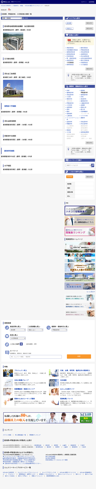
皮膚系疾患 (84, 54)
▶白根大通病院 (50, 458)
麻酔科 (83, 118)
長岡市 (56, 445)
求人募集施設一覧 (20, 435)
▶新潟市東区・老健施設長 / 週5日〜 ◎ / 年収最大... (19, 461)
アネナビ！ (11, 474)
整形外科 (69, 99)
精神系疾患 (70, 64)
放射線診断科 (85, 132)
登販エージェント (37, 476)
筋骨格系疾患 (71, 54)
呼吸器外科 (70, 103)
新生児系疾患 (85, 60)
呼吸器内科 (84, 92)
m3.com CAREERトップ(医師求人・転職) (12, 5)
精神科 (83, 90)
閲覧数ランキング (34, 435)
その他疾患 (84, 64)
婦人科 (83, 109)
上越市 (64, 445)
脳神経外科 (84, 101)
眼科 (68, 111)
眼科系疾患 (84, 48)
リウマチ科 (84, 115)
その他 (69, 132)
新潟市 (48, 445)
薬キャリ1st (88, 474)
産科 (68, 109)
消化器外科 (84, 121)
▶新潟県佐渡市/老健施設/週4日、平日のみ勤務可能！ (19, 460)
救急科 (69, 130)
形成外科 (83, 99)
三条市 (82, 445)
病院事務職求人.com (52, 476)
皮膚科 (83, 105)
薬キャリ (78, 474)
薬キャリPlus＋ (23, 476)
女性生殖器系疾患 (86, 58)
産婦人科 (83, 107)
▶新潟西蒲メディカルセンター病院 (57, 460)
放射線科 (69, 113)
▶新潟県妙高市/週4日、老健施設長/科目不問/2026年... (19, 458)
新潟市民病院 (9, 151)
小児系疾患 (70, 62)
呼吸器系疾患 (85, 50)
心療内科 (69, 115)
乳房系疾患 (70, 56)
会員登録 (91, 2)
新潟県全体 (37, 445)
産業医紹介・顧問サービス (27, 474)
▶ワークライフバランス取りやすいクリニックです (18, 456)
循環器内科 (84, 94)
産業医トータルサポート (46, 474)
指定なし (70, 28)
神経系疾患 (70, 48)
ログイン (84, 2)
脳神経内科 (70, 92)
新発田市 (73, 445)
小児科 (69, 97)
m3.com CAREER (8, 472)
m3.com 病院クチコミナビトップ (34, 5)
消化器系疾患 (85, 52)
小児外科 (69, 105)
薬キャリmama (9, 476)
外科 (82, 97)
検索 (78, 356)
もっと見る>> (91, 291)
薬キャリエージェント (65, 474)
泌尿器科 (69, 107)
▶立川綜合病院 (50, 456)
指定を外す (89, 23)
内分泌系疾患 (85, 56)
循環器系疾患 (71, 52)
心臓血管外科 (85, 103)
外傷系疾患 (84, 62)
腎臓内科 (69, 123)
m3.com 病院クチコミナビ (68, 472)
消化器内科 (70, 94)
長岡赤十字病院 (10, 106)
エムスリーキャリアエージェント (28, 472)
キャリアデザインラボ (49, 472)
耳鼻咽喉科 (84, 111)
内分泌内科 (84, 123)
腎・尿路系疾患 (71, 58)
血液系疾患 (70, 60)
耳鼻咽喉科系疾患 (72, 50)
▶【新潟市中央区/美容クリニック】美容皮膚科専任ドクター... (22, 463)
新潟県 (69, 23)
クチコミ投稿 (7, 435)
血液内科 (69, 121)
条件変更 (69, 176)
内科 (68, 90)
